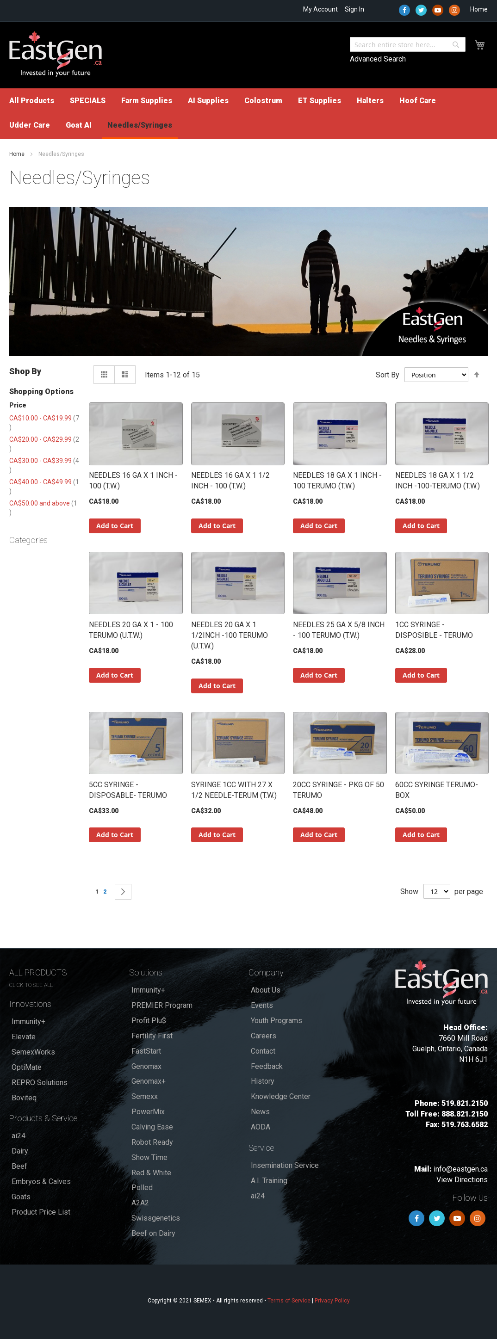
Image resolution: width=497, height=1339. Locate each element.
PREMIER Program (162, 1005)
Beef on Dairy (153, 1233)
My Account (320, 9)
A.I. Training (269, 1180)
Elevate (24, 1036)
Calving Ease (152, 1127)
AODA (260, 1127)
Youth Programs (276, 1020)
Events (262, 1005)
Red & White (151, 1172)
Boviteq (24, 1097)
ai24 (18, 1135)
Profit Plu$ (148, 1020)
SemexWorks (33, 1052)
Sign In (354, 9)
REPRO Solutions (40, 1082)
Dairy (20, 1151)
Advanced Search (378, 59)
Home (479, 9)
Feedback (267, 1066)
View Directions (462, 1179)
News (260, 1111)
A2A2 (140, 1202)
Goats (21, 1196)
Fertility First (152, 1035)
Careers (263, 1035)
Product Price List (41, 1212)
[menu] (248, 113)
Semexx (144, 1096)
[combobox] (408, 44)
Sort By (387, 374)
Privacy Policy (332, 1300)
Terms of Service (289, 1300)
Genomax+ (148, 1081)
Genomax (146, 1066)
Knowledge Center (281, 1096)
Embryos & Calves (41, 1181)
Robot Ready (152, 1142)
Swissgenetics (155, 1218)
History (262, 1081)
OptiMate (27, 1067)
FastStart (146, 1051)
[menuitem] (32, 100)
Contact (263, 1051)
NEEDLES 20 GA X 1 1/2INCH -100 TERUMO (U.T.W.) (229, 635)
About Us (265, 990)
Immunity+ (28, 1021)
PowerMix (148, 1111)
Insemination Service (285, 1165)
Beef (19, 1166)
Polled (142, 1187)
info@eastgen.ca (461, 1169)
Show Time (149, 1157)
